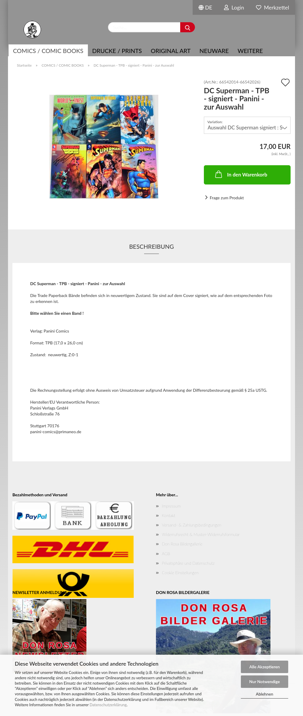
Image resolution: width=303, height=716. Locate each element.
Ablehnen (264, 693)
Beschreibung (151, 246)
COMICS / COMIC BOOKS (48, 50)
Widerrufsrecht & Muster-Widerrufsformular (201, 534)
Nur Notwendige (264, 681)
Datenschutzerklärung (108, 704)
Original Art (171, 50)
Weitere (250, 50)
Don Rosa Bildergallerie (182, 543)
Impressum (171, 505)
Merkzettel (272, 7)
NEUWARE (214, 50)
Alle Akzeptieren (264, 666)
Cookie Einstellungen (180, 572)
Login (234, 7)
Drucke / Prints (117, 50)
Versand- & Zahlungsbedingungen (191, 524)
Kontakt (168, 515)
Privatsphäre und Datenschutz (188, 563)
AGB (166, 553)
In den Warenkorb (240, 174)
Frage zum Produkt (227, 197)
